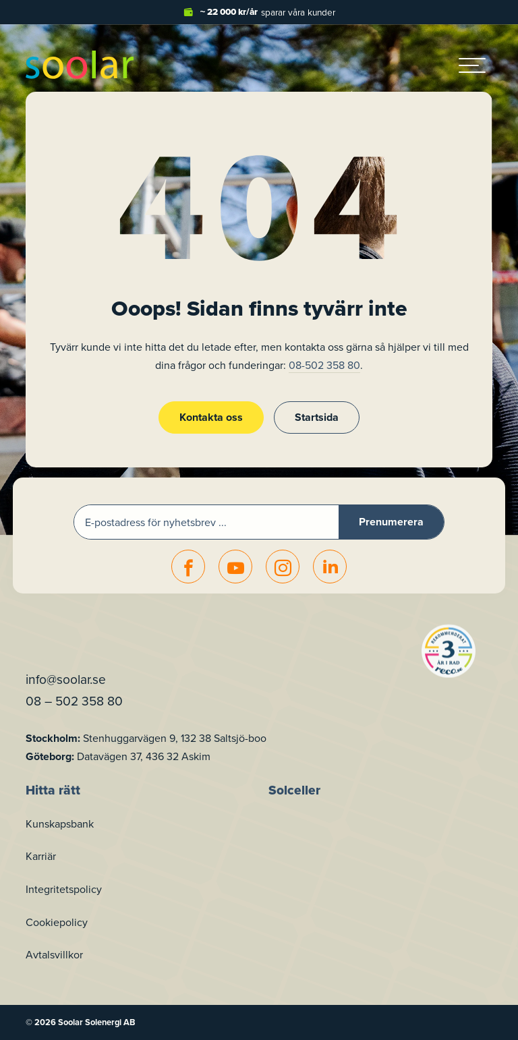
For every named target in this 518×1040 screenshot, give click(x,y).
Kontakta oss (211, 417)
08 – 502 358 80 (74, 700)
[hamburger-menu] (472, 65)
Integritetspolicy (64, 889)
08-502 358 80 (324, 364)
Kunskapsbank (60, 823)
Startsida (317, 417)
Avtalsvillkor (54, 954)
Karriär (41, 855)
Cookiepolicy (57, 922)
